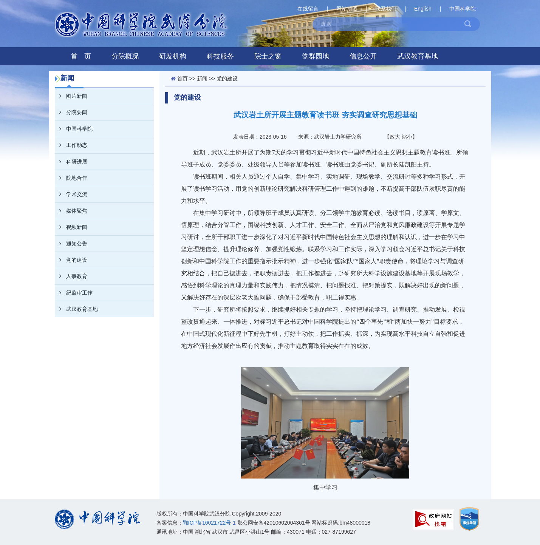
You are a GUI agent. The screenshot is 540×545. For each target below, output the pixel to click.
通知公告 (71, 244)
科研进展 (71, 162)
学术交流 (71, 194)
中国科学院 (462, 9)
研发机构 (172, 56)
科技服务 (220, 56)
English (423, 9)
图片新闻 (71, 96)
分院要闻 (71, 112)
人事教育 (71, 276)
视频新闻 (71, 227)
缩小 (407, 137)
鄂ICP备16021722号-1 (209, 523)
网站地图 (346, 9)
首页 (182, 79)
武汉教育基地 (417, 56)
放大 (395, 137)
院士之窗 (268, 56)
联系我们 (385, 9)
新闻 (202, 79)
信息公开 (363, 56)
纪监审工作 (74, 293)
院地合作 (71, 178)
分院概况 (125, 56)
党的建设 (71, 260)
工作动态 (71, 145)
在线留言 (308, 9)
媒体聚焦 (71, 211)
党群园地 (315, 56)
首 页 (81, 56)
